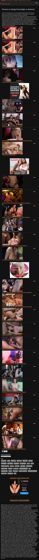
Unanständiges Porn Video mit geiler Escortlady (12, 406)
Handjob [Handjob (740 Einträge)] (22, 466)
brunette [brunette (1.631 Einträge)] (10, 463)
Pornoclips (15, 0)
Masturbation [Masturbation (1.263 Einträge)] (23, 468)
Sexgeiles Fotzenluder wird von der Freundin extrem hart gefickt (16, 217)
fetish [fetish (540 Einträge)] (32, 463)
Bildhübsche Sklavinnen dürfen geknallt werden (12, 188)
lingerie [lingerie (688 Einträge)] (10, 468)
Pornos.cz (5, 3)
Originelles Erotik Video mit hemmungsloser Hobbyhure (14, 392)
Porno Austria (9, 0)
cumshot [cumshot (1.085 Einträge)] (16, 463)
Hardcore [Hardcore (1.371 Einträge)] (29, 466)
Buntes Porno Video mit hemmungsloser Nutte (12, 377)
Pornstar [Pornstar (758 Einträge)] (15, 471)
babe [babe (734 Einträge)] (8, 460)
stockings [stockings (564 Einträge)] (10, 473)
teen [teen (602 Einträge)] (15, 473)
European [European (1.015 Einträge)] (23, 463)
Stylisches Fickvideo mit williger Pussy (10, 231)
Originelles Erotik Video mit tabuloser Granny (11, 335)
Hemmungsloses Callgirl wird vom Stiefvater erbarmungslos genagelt (17, 140)
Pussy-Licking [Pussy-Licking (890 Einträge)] (23, 471)
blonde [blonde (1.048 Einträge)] (30, 461)
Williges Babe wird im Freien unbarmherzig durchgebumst (14, 245)
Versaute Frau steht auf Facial (8, 39)
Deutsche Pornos (21, 0)
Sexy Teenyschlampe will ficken (9, 112)
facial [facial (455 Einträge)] (28, 463)
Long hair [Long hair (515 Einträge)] (15, 468)
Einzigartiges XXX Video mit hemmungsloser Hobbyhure (14, 363)
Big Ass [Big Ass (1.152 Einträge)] (13, 461)
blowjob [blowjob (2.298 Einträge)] (3, 463)
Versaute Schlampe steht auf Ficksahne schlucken (13, 82)
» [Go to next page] (6, 451)
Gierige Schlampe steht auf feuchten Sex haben (12, 126)
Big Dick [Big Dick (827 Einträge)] (19, 460)
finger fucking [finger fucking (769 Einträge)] (5, 466)
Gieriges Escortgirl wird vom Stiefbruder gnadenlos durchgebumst (16, 203)
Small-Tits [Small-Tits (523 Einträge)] (4, 473)
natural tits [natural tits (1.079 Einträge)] (4, 471)
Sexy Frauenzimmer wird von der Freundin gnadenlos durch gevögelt (17, 306)
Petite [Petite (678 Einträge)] (10, 471)
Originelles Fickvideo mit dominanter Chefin (11, 53)
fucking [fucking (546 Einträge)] (12, 466)
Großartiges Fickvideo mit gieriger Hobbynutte (12, 67)
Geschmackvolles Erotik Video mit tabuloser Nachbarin (14, 449)
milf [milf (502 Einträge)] (29, 468)
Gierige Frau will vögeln (7, 420)
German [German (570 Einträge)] (17, 466)
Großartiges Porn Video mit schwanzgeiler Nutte (12, 434)
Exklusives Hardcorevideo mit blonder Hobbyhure (12, 349)
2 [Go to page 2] (4, 451)
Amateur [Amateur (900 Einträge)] (3, 460)
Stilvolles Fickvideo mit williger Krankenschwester (13, 259)
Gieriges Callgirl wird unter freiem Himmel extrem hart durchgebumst (17, 292)
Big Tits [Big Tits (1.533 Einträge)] (25, 461)
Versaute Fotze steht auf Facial (8, 154)
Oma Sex (28, 0)
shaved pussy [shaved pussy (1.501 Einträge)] (32, 471)
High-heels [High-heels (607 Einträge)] (4, 468)
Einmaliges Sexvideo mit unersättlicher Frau (11, 320)
